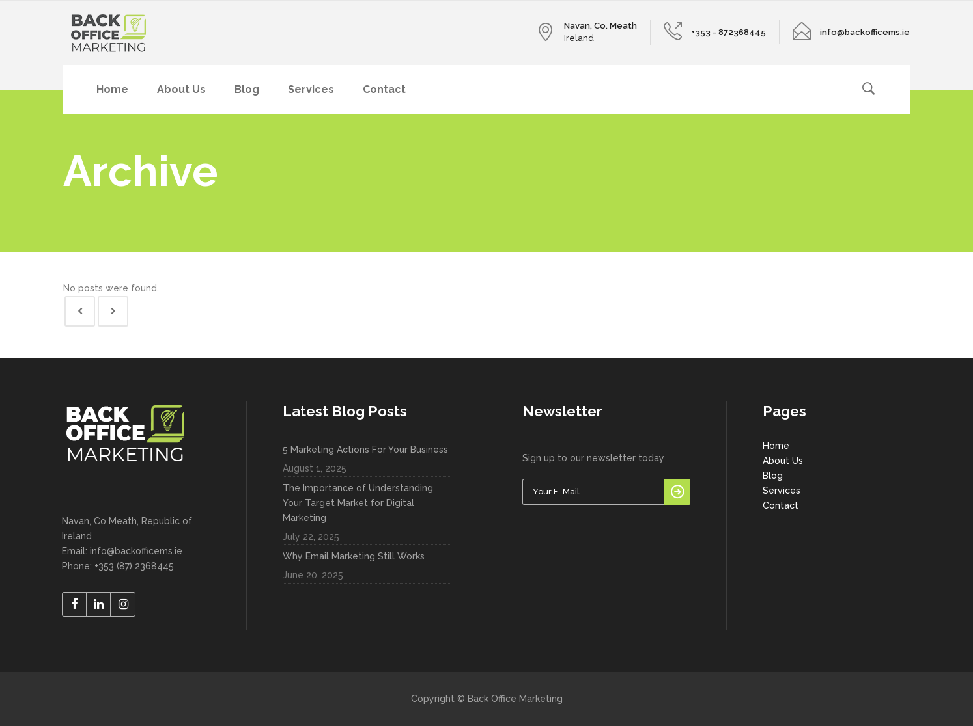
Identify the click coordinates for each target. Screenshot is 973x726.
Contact (780, 505)
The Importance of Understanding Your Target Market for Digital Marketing (358, 503)
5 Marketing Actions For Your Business (365, 449)
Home (776, 445)
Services (781, 490)
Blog (773, 475)
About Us (783, 460)
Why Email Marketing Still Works (354, 556)
